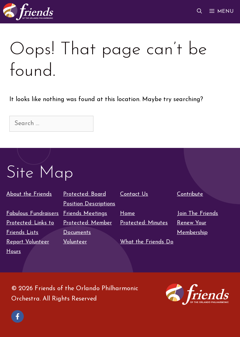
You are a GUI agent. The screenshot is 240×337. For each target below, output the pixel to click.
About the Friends (29, 194)
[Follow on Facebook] (17, 316)
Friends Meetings (85, 214)
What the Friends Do (146, 242)
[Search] (105, 123)
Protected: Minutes (144, 223)
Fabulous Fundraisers (32, 214)
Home (127, 214)
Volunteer (75, 242)
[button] (199, 11)
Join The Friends (197, 214)
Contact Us (134, 194)
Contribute (190, 194)
